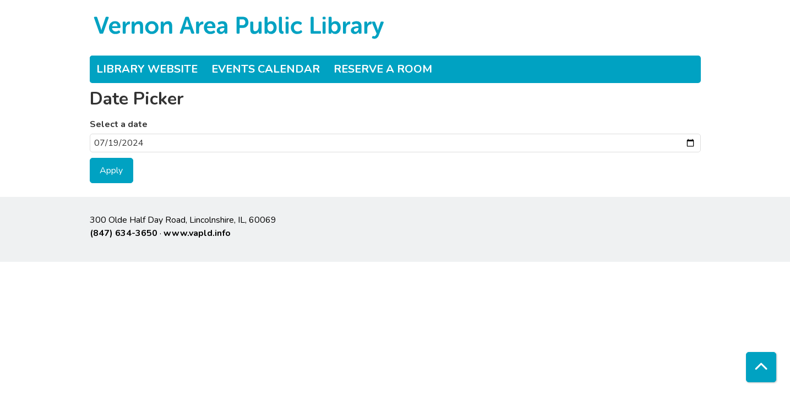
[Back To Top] (761, 367)
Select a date (119, 124)
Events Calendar (265, 69)
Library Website (147, 69)
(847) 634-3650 (123, 233)
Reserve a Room (383, 69)
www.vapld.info (197, 233)
